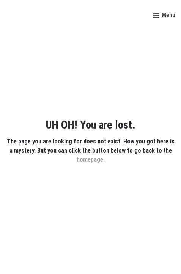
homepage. (91, 159)
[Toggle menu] (164, 15)
